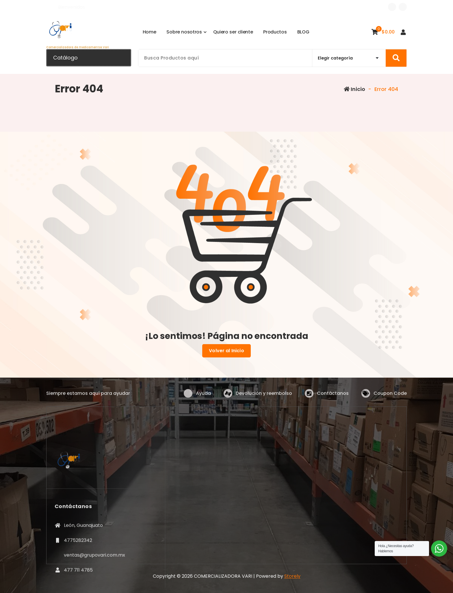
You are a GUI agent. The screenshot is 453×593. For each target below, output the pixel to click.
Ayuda (203, 397)
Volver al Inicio (226, 350)
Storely (292, 576)
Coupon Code (390, 397)
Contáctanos (333, 397)
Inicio (354, 89)
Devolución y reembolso (264, 397)
